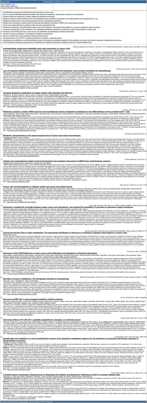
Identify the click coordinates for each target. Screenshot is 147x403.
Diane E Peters (100, 301)
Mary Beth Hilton (51, 188)
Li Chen (13, 376)
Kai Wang (67, 209)
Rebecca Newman (68, 113)
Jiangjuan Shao (58, 376)
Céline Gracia (49, 255)
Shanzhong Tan (87, 376)
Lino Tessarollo (79, 190)
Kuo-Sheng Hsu (8, 188)
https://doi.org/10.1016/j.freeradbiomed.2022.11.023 (24, 227)
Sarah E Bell (7, 115)
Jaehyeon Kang (27, 50)
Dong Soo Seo (37, 50)
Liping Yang (41, 188)
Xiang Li (84, 209)
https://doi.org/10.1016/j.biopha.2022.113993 (22, 294)
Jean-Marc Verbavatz (35, 257)
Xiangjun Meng (140, 321)
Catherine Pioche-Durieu (71, 255)
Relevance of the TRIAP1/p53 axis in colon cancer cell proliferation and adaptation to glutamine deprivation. (38, 31)
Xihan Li (33, 95)
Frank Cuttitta (57, 190)
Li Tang (43, 376)
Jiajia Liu (27, 280)
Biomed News (48, 2)
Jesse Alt (55, 301)
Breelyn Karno (40, 72)
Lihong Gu (21, 95)
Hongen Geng (23, 209)
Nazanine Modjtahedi (70, 257)
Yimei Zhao (60, 209)
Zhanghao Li (29, 376)
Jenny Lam (68, 301)
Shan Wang (34, 280)
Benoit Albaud (121, 255)
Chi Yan (58, 72)
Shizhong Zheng (77, 376)
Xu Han (89, 321)
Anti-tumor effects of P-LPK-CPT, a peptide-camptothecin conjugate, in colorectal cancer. (32, 38)
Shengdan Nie (19, 280)
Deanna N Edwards (19, 72)
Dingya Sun (6, 280)
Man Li (42, 209)
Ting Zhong (58, 321)
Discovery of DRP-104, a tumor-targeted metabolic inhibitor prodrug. (25, 36)
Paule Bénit (103, 255)
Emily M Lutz (88, 188)
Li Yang (20, 137)
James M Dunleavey (20, 188)
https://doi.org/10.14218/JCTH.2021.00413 (21, 398)
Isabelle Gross (107, 321)
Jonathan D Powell (38, 303)
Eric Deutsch (24, 257)
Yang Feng (80, 188)
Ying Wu (61, 301)
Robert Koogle (97, 188)
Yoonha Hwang (30, 72)
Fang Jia (53, 209)
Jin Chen (90, 72)
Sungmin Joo (7, 50)
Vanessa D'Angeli (45, 113)
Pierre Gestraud (131, 255)
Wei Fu (126, 321)
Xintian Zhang (36, 321)
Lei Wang (83, 321)
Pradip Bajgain (18, 190)
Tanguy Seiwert (7, 303)
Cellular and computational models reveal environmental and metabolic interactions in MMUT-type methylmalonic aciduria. (43, 23)
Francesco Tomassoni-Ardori (111, 188)
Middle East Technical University (25, 8)
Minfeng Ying (7, 234)
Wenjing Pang (75, 321)
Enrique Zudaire (8, 190)
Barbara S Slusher (50, 303)
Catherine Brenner (48, 257)
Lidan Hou (6, 321)
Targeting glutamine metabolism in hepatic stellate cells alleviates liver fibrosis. (29, 16)
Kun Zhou (51, 321)
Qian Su (47, 209)
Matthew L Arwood (38, 301)
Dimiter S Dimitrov (47, 190)
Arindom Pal (48, 301)
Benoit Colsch (95, 255)
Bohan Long (66, 321)
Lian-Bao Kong (22, 342)
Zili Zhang (49, 376)
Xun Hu (14, 234)
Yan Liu (27, 95)
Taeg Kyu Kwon (48, 50)
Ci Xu (100, 321)
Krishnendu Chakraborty (100, 113)
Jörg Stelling (47, 163)
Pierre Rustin (112, 255)
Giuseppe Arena (40, 255)
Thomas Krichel (23, 402)
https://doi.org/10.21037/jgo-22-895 (18, 369)
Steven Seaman (71, 188)
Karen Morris (61, 188)
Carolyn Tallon (110, 301)
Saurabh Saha (125, 188)
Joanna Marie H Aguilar (80, 301)
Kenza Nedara (7, 255)
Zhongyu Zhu (36, 190)
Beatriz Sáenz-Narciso (32, 113)
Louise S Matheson (9, 113)
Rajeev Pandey (120, 301)
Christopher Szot (32, 188)
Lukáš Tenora (27, 301)
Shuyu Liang (14, 209)
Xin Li (12, 280)
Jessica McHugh (56, 113)
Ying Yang (6, 209)
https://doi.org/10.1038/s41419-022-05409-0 (21, 106)
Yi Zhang (26, 137)
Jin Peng (14, 95)
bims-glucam (5, 2)
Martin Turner (25, 115)
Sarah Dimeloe (16, 115)
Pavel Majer (17, 303)
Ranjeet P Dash (140, 301)
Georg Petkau (20, 113)
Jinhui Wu (40, 95)
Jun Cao (13, 342)
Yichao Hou (13, 321)
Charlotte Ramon (8, 163)
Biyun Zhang (21, 376)
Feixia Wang (7, 376)
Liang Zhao (91, 301)
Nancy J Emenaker (68, 190)
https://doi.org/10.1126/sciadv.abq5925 (20, 315)
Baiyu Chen (27, 321)
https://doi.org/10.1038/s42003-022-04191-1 (21, 333)
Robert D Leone (26, 303)
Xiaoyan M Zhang (136, 188)
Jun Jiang (74, 209)
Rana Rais (6, 301)
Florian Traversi (19, 163)
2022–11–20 (10, 4)
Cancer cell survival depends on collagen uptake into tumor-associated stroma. (29, 25)
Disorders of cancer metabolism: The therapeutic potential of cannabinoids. (28, 33)
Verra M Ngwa (7, 72)
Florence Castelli (85, 255)
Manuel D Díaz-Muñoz (139, 113)
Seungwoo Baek (17, 50)
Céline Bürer (28, 163)
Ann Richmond (65, 72)
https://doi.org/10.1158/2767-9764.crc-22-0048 (22, 88)
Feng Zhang (63, 95)
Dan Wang (13, 137)
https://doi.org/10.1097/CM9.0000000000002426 (23, 156)
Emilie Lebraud (29, 255)
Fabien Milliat (59, 257)
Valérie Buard (59, 255)
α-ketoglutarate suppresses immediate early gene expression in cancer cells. (28, 12)
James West (88, 113)
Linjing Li (95, 321)
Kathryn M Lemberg (16, 301)
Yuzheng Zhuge (54, 95)
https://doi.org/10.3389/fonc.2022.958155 (20, 274)
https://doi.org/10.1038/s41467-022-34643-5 (21, 202)
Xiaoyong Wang (50, 72)
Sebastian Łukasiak (125, 113)
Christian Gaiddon (118, 321)
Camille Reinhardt (18, 255)
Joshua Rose (28, 190)
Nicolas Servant (14, 257)
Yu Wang (44, 321)
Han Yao (132, 321)
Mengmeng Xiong (33, 209)
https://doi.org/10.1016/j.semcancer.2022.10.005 (23, 248)
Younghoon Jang (59, 50)
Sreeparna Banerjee (7, 8)
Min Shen (37, 376)
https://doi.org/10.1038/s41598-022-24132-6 (21, 130)
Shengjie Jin (6, 342)
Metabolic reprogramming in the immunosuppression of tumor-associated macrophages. (32, 21)
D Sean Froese (37, 163)
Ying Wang (6, 137)
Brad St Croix (89, 190)
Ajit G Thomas (130, 301)
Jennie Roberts (113, 113)
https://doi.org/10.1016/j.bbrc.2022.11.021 (21, 65)
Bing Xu (46, 95)
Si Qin (80, 209)
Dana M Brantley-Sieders (79, 72)
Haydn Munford (79, 113)
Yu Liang (20, 321)
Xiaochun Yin (7, 95)
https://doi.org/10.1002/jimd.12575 (18, 181)
